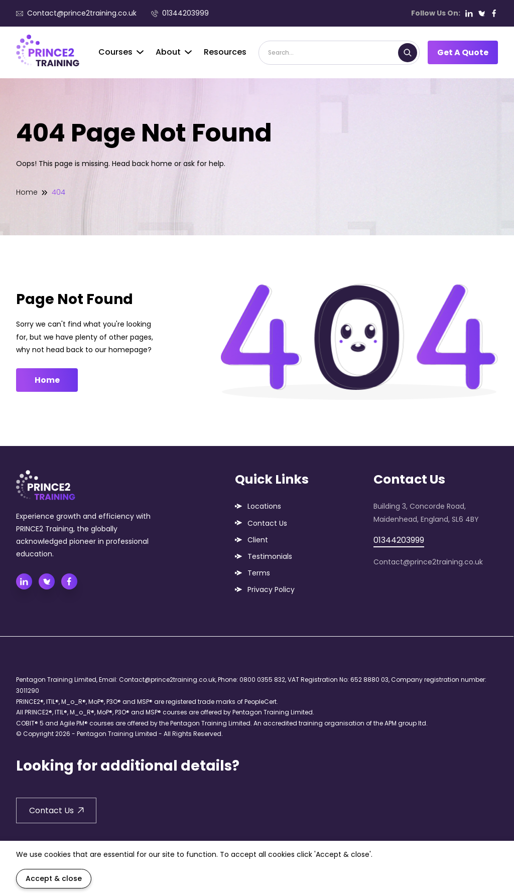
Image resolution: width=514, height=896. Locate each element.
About (174, 52)
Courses (121, 52)
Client (257, 540)
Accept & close (54, 878)
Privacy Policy (271, 589)
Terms (258, 573)
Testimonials (269, 556)
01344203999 (180, 13)
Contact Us (267, 523)
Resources (225, 52)
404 (58, 192)
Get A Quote (462, 52)
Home (27, 192)
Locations (264, 506)
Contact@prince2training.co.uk (76, 13)
